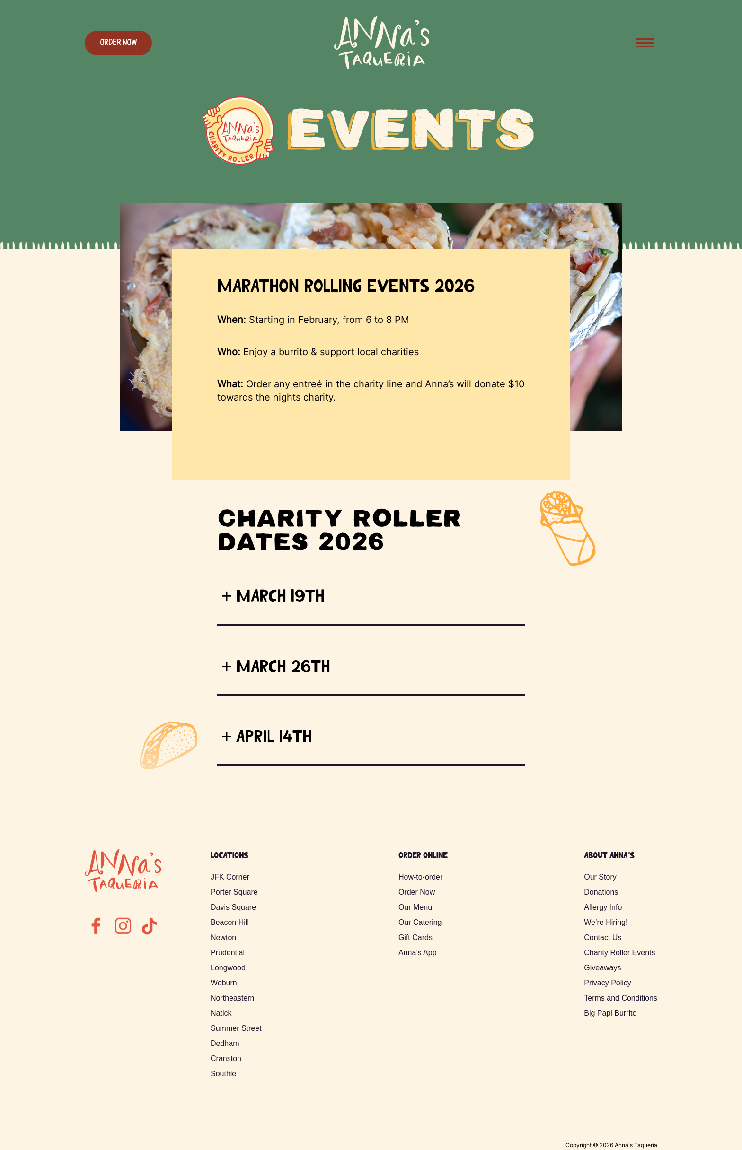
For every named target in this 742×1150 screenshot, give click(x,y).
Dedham (225, 1043)
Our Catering (420, 922)
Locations (229, 856)
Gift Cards (415, 937)
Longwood (228, 968)
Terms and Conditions (620, 998)
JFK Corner (230, 877)
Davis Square (233, 907)
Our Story (600, 877)
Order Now (118, 43)
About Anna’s (609, 856)
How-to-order (420, 877)
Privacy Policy (607, 983)
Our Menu (415, 907)
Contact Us (602, 937)
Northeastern (233, 998)
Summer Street (236, 1028)
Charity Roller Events (619, 953)
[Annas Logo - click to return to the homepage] (381, 68)
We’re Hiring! (605, 922)
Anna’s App (417, 953)
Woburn (224, 983)
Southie (223, 1074)
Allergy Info (603, 907)
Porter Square (234, 892)
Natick (221, 1013)
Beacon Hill (230, 922)
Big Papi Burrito (610, 1013)
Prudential (228, 953)
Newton (223, 937)
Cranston (226, 1058)
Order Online (422, 856)
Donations (601, 892)
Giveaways (602, 968)
